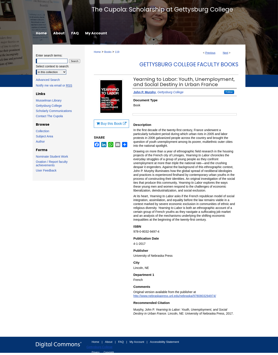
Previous (210, 52)
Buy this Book (111, 123)
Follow (229, 92)
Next (225, 52)
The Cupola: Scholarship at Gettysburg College (162, 9)
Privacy (96, 352)
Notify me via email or (54, 85)
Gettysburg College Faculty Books (188, 64)
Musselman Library (48, 100)
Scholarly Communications (54, 111)
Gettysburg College (49, 105)
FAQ (121, 341)
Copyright (109, 352)
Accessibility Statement (164, 341)
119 (117, 51)
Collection (42, 131)
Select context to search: (52, 66)
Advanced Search (48, 80)
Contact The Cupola (49, 116)
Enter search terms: (49, 55)
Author (40, 141)
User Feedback (46, 170)
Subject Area (44, 136)
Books (107, 51)
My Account (137, 341)
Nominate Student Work (52, 156)
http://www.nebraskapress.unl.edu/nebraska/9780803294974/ (174, 296)
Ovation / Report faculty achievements (52, 163)
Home (97, 51)
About (109, 341)
